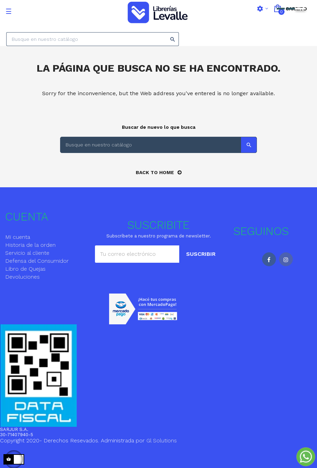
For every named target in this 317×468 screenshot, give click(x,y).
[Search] (93, 39)
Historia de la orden (30, 245)
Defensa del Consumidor (37, 261)
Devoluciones (22, 276)
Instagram (285, 259)
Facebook (269, 259)
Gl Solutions (161, 440)
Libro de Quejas (25, 269)
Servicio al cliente (27, 253)
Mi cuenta (17, 237)
